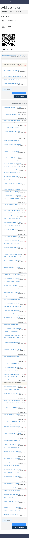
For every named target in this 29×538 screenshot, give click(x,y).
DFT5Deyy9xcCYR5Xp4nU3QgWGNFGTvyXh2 (12, 328)
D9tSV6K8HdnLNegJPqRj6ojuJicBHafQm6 (11, 191)
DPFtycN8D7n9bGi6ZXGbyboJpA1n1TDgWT (12, 444)
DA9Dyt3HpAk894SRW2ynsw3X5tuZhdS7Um (11, 111)
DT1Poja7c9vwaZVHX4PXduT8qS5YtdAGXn (11, 68)
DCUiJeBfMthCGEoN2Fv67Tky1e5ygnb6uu (11, 243)
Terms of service (12, 535)
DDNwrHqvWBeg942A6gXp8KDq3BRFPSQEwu (12, 274)
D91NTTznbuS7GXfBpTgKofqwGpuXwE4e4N (12, 172)
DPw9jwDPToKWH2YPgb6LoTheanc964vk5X (12, 454)
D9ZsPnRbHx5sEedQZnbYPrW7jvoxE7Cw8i (11, 201)
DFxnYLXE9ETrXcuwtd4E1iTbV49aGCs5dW (11, 331)
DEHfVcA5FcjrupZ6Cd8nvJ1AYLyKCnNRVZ (11, 299)
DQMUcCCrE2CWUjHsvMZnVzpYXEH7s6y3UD (12, 469)
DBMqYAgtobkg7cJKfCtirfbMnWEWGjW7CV (11, 225)
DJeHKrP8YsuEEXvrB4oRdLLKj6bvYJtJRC (11, 374)
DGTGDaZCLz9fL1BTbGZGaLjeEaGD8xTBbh (11, 342)
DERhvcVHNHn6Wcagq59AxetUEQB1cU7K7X (12, 303)
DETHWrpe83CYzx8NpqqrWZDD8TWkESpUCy (12, 306)
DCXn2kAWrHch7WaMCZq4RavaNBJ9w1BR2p (12, 254)
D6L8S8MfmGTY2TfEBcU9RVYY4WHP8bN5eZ (12, 140)
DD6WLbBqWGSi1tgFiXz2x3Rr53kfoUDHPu (11, 116)
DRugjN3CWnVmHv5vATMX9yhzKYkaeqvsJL (12, 490)
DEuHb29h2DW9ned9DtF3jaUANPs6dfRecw (11, 310)
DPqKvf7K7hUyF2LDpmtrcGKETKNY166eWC (11, 451)
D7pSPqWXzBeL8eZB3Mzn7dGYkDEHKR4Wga (12, 157)
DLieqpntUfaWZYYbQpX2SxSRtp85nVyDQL (11, 402)
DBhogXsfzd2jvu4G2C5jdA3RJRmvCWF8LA (11, 212)
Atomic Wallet (5, 535)
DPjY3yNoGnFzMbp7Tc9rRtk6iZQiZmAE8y (11, 447)
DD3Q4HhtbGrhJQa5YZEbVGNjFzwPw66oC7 (11, 256)
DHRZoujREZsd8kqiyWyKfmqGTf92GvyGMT (11, 360)
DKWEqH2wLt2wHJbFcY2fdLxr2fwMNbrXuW (11, 396)
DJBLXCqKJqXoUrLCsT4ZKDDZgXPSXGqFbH (12, 370)
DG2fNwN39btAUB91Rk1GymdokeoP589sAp (12, 337)
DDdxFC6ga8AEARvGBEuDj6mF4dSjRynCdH (11, 271)
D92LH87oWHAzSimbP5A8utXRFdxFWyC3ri (11, 176)
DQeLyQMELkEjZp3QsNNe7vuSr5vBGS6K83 (11, 462)
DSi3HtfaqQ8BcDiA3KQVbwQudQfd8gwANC (11, 497)
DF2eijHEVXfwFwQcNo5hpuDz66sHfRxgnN (11, 120)
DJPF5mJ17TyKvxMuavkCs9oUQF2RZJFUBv (12, 379)
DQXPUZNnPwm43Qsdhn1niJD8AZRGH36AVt (12, 476)
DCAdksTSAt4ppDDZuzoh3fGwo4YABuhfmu (12, 233)
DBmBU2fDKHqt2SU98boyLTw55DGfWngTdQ (12, 222)
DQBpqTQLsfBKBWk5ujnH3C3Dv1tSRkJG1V (11, 458)
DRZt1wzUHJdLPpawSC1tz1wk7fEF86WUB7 (11, 494)
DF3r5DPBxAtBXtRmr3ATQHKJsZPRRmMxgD (12, 317)
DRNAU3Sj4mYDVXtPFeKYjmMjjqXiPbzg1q (11, 487)
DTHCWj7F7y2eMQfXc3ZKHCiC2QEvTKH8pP (11, 504)
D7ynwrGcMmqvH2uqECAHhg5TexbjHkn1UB (12, 163)
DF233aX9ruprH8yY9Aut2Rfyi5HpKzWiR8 (11, 313)
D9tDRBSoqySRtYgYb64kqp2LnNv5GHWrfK (11, 189)
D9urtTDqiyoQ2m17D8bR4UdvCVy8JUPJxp (11, 198)
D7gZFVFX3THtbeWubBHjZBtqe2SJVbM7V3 (11, 155)
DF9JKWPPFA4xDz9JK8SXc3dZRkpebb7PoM (12, 321)
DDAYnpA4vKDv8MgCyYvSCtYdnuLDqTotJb (11, 267)
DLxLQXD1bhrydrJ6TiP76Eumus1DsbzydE (11, 411)
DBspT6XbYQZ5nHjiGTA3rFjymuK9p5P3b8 (11, 229)
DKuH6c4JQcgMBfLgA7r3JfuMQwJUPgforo (12, 393)
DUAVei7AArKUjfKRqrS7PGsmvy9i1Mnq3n (11, 514)
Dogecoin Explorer (10, 2)
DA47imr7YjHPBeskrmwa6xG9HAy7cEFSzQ (11, 204)
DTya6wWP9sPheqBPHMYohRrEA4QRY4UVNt (12, 507)
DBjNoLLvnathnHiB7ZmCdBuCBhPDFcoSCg (11, 218)
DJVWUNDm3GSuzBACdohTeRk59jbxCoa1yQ (12, 79)
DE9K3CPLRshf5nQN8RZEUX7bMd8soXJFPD (12, 292)
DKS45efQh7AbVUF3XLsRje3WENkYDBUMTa (12, 389)
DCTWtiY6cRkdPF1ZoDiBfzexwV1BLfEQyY (11, 240)
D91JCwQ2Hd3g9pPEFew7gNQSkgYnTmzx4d (12, 169)
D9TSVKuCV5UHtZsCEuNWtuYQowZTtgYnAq (12, 195)
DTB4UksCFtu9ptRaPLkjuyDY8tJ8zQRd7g (11, 501)
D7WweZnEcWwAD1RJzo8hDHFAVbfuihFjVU (12, 160)
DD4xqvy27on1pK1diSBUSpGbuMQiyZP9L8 (11, 263)
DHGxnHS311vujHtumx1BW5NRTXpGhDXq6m (12, 107)
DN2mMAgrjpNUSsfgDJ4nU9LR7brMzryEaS (11, 83)
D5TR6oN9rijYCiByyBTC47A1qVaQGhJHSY (11, 114)
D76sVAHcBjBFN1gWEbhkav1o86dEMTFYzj (11, 147)
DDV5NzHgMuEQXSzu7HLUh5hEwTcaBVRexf (12, 278)
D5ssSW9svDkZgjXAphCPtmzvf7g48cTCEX (11, 134)
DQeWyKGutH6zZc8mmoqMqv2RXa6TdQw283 (12, 76)
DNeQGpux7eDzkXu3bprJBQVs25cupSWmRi (12, 429)
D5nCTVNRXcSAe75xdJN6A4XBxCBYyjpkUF (11, 127)
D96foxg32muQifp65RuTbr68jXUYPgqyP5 (11, 179)
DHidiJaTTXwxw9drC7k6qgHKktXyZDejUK (11, 356)
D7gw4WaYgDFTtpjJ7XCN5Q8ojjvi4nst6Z (11, 151)
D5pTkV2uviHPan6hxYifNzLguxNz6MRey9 (11, 131)
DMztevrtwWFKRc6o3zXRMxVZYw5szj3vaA (11, 421)
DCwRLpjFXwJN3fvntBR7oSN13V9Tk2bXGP (11, 250)
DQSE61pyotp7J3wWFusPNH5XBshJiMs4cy (11, 472)
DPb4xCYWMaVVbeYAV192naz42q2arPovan (11, 440)
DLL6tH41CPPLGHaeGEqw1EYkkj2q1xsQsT (11, 405)
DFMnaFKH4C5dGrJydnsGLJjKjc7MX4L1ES (11, 324)
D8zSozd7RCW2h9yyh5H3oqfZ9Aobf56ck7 (11, 166)
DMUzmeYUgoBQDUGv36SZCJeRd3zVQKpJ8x (12, 418)
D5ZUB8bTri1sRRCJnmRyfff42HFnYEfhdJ (11, 137)
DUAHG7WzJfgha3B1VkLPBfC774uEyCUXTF (11, 510)
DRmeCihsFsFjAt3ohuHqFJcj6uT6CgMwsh (11, 483)
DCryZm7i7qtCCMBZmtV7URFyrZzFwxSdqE (11, 70)
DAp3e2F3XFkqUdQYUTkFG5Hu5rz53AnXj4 (11, 210)
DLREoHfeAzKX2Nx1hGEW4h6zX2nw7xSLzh (11, 407)
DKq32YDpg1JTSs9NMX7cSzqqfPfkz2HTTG (12, 386)
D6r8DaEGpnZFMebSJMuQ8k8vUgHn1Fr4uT (12, 144)
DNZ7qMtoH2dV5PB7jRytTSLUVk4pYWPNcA (12, 433)
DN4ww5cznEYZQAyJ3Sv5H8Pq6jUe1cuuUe (12, 424)
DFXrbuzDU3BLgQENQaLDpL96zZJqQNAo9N (12, 335)
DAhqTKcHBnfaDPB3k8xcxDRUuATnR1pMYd (12, 206)
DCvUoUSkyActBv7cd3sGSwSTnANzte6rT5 (11, 247)
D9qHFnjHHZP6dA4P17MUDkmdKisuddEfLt (11, 186)
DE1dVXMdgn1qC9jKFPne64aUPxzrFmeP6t (11, 285)
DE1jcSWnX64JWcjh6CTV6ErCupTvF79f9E (11, 288)
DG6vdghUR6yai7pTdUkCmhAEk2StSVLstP (11, 340)
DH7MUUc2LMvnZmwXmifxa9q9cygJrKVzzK (12, 349)
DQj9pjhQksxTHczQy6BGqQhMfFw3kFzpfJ (11, 465)
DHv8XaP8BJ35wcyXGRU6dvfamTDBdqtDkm (12, 367)
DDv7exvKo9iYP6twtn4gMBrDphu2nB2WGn (11, 281)
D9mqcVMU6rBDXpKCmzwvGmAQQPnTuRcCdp (12, 183)
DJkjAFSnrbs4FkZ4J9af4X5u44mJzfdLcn (11, 376)
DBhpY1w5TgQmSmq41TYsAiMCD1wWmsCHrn (12, 215)
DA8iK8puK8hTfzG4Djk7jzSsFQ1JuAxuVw (11, 414)
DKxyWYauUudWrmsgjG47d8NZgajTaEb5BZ (11, 400)
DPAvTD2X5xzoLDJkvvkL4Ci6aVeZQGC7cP (11, 437)
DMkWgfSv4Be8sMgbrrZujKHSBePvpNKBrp (11, 73)
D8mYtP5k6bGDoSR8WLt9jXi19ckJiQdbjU (11, 60)
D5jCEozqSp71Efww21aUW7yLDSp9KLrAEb (11, 124)
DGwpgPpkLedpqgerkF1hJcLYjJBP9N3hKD (12, 345)
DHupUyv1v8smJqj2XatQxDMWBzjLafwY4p (11, 363)
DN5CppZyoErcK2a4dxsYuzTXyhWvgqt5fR (11, 426)
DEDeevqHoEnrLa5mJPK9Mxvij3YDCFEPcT (11, 296)
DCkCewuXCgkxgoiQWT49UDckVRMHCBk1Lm (12, 236)
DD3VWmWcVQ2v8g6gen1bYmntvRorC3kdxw (12, 260)
